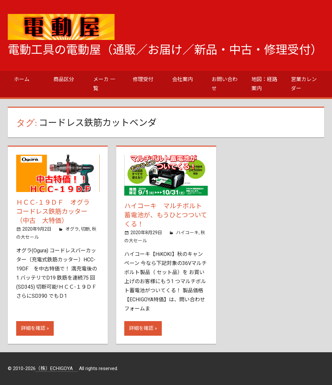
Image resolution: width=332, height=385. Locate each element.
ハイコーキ (187, 232)
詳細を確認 (33, 328)
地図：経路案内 (264, 83)
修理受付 (143, 79)
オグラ (72, 229)
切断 (85, 229)
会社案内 (182, 79)
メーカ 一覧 (104, 83)
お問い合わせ (225, 83)
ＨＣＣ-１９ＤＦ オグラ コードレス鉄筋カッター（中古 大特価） (56, 211)
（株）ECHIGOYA (57, 368)
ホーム (21, 79)
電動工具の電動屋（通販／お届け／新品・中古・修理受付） (165, 50)
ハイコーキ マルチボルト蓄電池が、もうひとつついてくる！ (165, 215)
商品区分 (63, 79)
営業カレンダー (304, 83)
